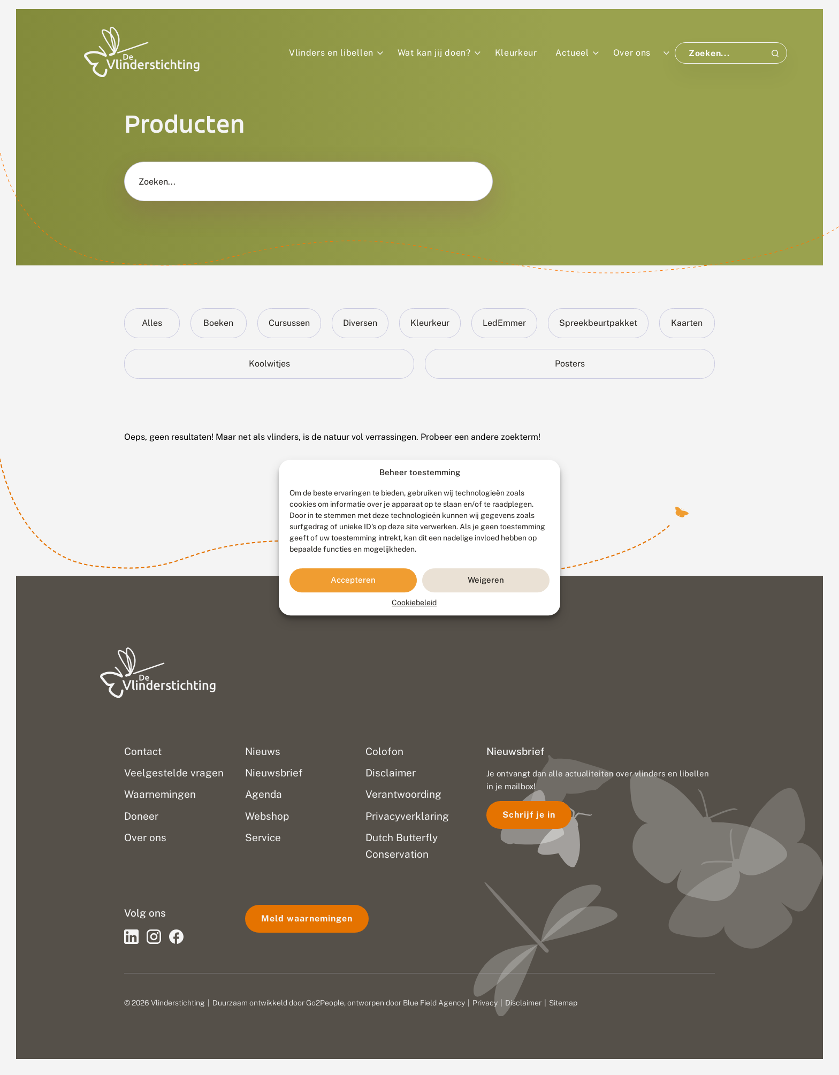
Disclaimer (523, 1002)
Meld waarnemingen (307, 918)
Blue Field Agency (434, 1002)
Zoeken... (157, 182)
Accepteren (353, 579)
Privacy (485, 1002)
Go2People (325, 1002)
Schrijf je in (528, 815)
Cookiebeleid (414, 602)
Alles (152, 323)
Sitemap (563, 1002)
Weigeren (486, 579)
